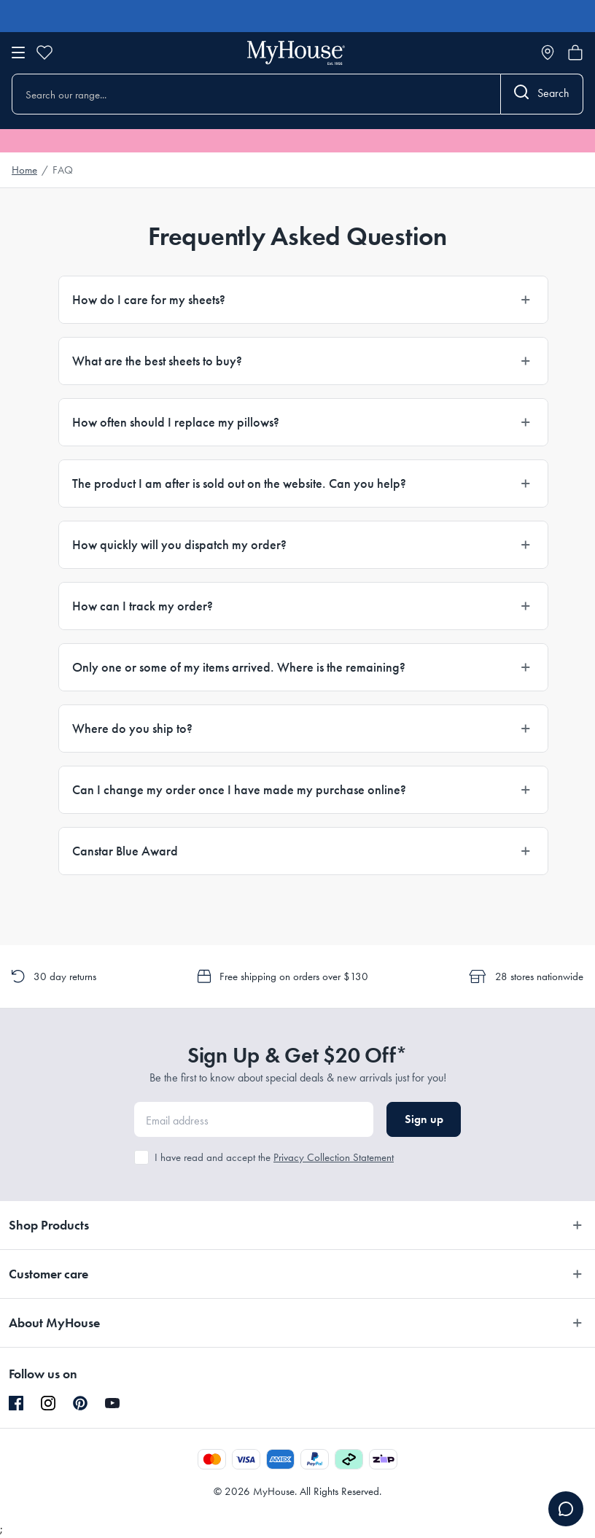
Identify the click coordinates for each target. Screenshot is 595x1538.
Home (24, 169)
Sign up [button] (424, 1119)
